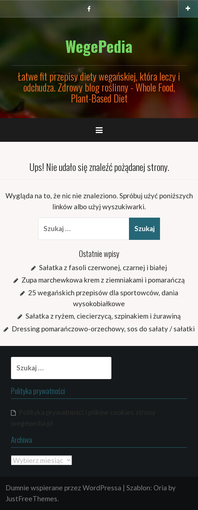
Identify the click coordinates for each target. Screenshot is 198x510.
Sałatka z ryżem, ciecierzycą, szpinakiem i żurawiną (103, 316)
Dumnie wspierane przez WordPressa (63, 487)
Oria (160, 487)
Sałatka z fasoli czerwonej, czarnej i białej (103, 267)
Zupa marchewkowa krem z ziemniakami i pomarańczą (103, 280)
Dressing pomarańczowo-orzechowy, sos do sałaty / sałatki (103, 328)
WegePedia (99, 46)
